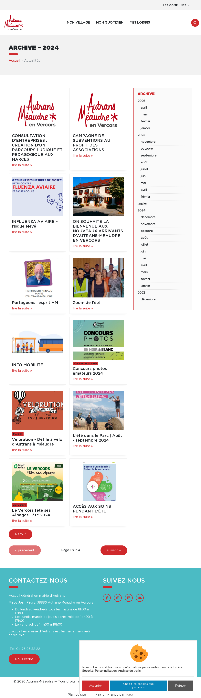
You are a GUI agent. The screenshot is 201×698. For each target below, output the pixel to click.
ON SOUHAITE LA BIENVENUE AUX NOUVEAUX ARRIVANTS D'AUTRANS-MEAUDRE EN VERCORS (98, 231)
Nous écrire (24, 659)
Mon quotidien (109, 22)
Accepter (95, 685)
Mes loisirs (140, 22)
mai (143, 183)
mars (144, 114)
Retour (20, 534)
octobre (147, 148)
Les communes (175, 5)
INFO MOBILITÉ (27, 365)
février (145, 121)
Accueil (14, 60)
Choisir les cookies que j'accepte (138, 686)
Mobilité (17, 434)
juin (143, 176)
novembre (148, 141)
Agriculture (19, 505)
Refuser (180, 685)
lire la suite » (22, 165)
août (144, 162)
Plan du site (77, 694)
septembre (148, 155)
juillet (144, 169)
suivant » (114, 550)
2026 (141, 101)
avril (144, 107)
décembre (148, 217)
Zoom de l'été (86, 303)
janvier (145, 128)
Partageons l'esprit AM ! (36, 303)
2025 (141, 135)
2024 (141, 210)
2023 (141, 292)
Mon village (78, 22)
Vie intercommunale (85, 363)
